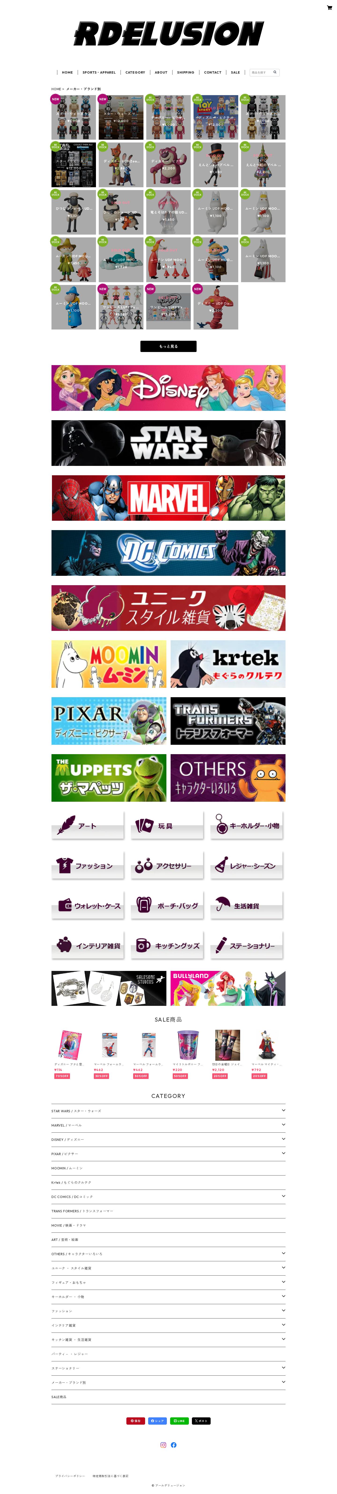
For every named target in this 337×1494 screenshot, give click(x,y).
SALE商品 (59, 1397)
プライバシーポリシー (70, 1476)
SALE (235, 72)
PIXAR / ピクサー (64, 1154)
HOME (67, 72)
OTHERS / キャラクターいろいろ (77, 1254)
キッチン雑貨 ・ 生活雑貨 (71, 1340)
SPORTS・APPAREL (99, 72)
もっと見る (168, 346)
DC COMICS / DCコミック (72, 1197)
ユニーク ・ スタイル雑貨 (71, 1268)
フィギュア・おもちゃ (68, 1283)
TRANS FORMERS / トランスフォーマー (82, 1211)
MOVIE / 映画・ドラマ (68, 1225)
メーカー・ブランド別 (68, 1383)
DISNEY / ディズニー (67, 1140)
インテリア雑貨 (63, 1325)
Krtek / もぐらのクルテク (71, 1182)
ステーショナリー (65, 1368)
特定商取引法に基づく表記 (111, 1476)
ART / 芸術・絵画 (64, 1240)
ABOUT (161, 72)
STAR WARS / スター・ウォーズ (76, 1111)
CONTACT (213, 72)
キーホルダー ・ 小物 (67, 1297)
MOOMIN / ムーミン (67, 1168)
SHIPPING (185, 72)
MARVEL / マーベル (66, 1125)
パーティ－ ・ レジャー (69, 1354)
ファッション (61, 1311)
